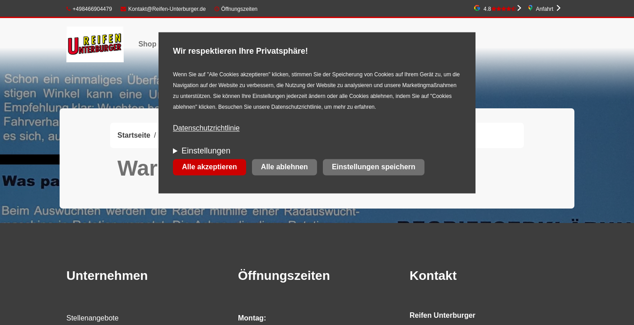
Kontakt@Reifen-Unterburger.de (163, 9)
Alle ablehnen (284, 167)
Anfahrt (545, 9)
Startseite (133, 135)
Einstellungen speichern (373, 167)
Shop (147, 44)
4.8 (500, 9)
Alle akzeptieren (209, 167)
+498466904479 (89, 9)
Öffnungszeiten (239, 9)
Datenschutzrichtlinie (206, 128)
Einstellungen (206, 151)
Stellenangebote (92, 318)
